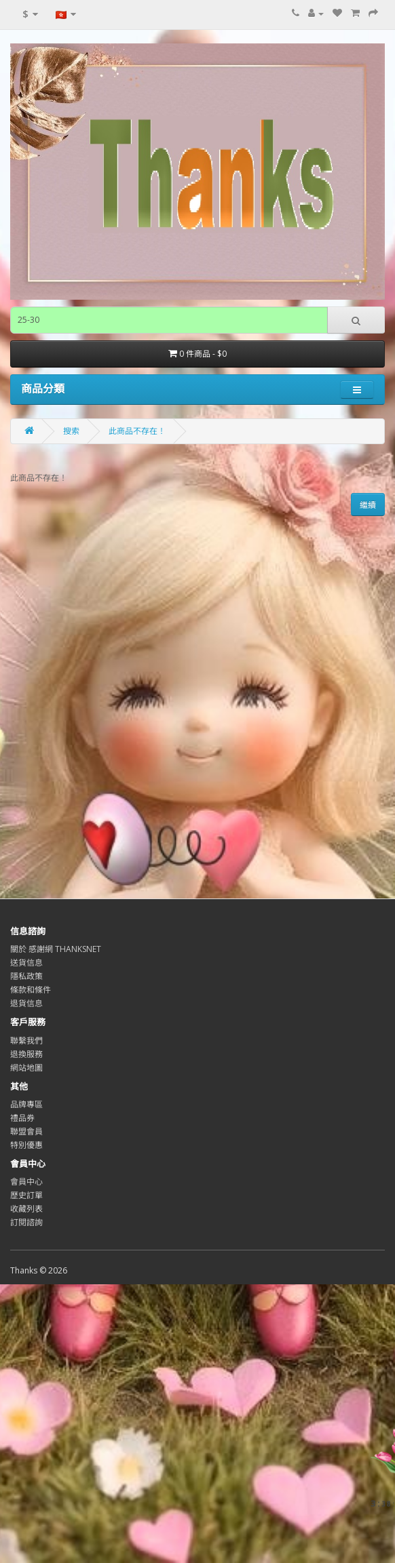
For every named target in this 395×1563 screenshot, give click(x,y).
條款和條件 (30, 989)
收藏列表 (26, 1208)
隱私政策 (26, 976)
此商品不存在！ (137, 431)
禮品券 (22, 1118)
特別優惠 (26, 1145)
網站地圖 (26, 1067)
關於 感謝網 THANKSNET (55, 949)
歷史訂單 (26, 1195)
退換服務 (26, 1054)
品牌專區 (26, 1104)
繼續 (368, 505)
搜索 (71, 431)
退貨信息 (26, 1003)
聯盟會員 (26, 1131)
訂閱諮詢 (26, 1222)
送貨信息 (26, 962)
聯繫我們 (26, 1040)
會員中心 (26, 1181)
